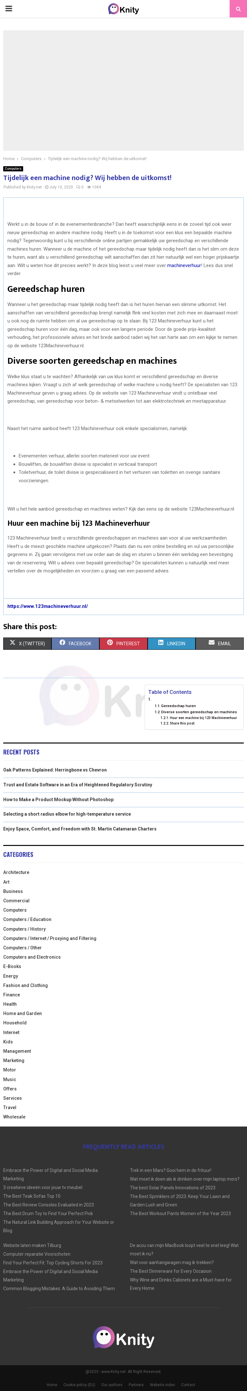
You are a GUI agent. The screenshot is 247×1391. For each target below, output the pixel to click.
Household (15, 1022)
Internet (11, 1032)
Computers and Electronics (32, 957)
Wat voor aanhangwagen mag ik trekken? (172, 1262)
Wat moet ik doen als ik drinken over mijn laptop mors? (185, 1179)
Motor (9, 1069)
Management (17, 1051)
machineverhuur (184, 265)
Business (13, 891)
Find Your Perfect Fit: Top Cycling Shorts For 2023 (53, 1262)
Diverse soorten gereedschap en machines (199, 712)
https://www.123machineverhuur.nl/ (47, 606)
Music (9, 1079)
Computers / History (24, 929)
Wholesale (14, 1116)
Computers (13, 168)
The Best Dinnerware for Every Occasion (171, 1271)
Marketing (13, 1060)
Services (12, 1098)
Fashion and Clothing (25, 985)
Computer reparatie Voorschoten (36, 1254)
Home (52, 1385)
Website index (162, 1385)
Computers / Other (22, 947)
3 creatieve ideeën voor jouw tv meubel (42, 1187)
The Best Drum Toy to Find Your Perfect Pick (48, 1213)
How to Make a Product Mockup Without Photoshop (58, 799)
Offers (10, 1088)
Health (10, 1004)
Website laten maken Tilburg (32, 1245)
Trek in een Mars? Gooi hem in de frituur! (170, 1170)
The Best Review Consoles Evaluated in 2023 (48, 1204)
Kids (8, 1041)
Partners (136, 1385)
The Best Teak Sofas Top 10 (31, 1196)
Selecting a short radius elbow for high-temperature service (67, 814)
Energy (10, 976)
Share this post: (182, 723)
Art (6, 882)
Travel (9, 1107)
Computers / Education (27, 919)
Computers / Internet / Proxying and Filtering (49, 938)
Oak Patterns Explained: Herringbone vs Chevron (55, 769)
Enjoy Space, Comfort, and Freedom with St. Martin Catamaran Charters (80, 828)
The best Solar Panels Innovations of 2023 (172, 1187)
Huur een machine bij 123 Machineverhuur (203, 718)
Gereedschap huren (178, 706)
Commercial (16, 900)
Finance (11, 994)
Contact (188, 1385)
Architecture (16, 872)
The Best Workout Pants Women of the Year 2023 (180, 1213)
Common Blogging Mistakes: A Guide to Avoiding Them (59, 1288)
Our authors (112, 1385)
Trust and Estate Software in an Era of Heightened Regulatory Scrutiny (77, 784)
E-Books (12, 966)
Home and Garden (22, 1013)
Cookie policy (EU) (79, 1385)
